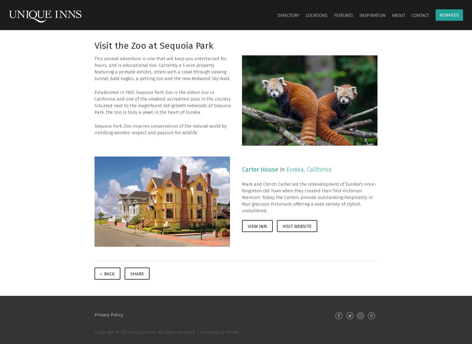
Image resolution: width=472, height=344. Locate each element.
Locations (317, 15)
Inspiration (372, 15)
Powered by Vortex (219, 332)
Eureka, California (309, 169)
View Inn (257, 226)
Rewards (449, 15)
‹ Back (107, 274)
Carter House (260, 169)
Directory (288, 15)
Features (343, 15)
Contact (420, 15)
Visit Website (297, 226)
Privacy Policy (109, 315)
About (398, 15)
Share (137, 274)
